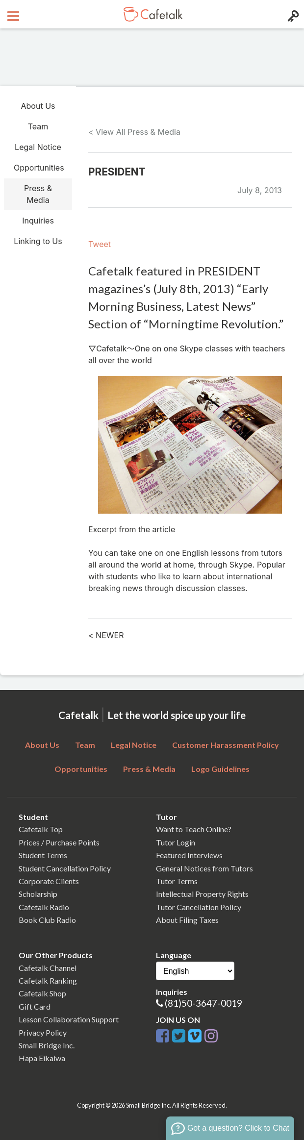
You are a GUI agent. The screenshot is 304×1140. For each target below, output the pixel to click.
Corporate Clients (49, 881)
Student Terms (43, 855)
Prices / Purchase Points (59, 842)
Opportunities (39, 168)
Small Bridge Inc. (47, 1045)
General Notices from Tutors (204, 868)
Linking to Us (38, 241)
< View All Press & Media (134, 132)
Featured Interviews (189, 855)
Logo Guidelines (220, 768)
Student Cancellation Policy (65, 868)
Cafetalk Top (41, 829)
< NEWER (106, 635)
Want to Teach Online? (193, 829)
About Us (38, 106)
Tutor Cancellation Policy (198, 907)
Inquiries (38, 220)
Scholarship (38, 893)
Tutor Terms (177, 881)
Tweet (99, 244)
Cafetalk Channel (47, 967)
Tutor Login (175, 842)
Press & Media (38, 194)
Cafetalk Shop (42, 993)
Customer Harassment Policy (225, 744)
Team (38, 126)
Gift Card (35, 1006)
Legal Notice (38, 147)
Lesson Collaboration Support (69, 1019)
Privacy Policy (43, 1032)
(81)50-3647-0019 (203, 1003)
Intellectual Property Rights (202, 893)
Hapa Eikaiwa (42, 1058)
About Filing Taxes (187, 919)
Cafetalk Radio (44, 907)
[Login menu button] (292, 14)
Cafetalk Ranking (48, 980)
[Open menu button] (12, 14)
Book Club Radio (47, 919)
